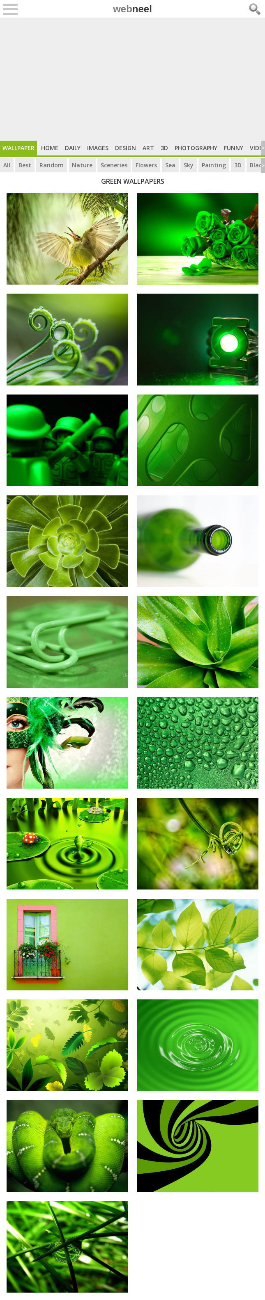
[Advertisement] (132, 79)
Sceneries (114, 165)
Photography (196, 148)
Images (97, 148)
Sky (189, 165)
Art (148, 148)
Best (24, 165)
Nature (82, 165)
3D (164, 148)
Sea (170, 165)
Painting (214, 165)
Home (49, 148)
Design (125, 148)
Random (51, 165)
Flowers (146, 165)
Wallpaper (18, 148)
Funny (233, 148)
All (6, 165)
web (132, 8)
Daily (73, 148)
